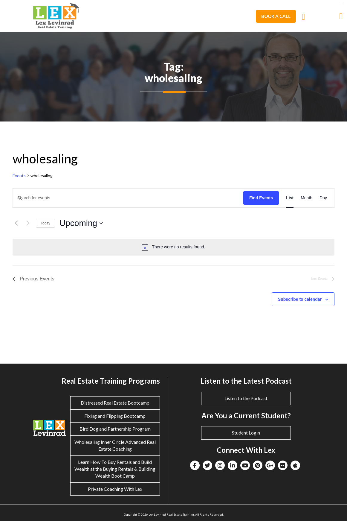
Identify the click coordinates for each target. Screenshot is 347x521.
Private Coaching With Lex (115, 489)
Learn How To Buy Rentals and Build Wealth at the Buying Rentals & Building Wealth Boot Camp (114, 469)
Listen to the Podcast (245, 398)
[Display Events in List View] (290, 198)
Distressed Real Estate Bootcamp (115, 402)
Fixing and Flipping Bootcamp (115, 416)
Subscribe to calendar (300, 299)
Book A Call (276, 16)
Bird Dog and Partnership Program (115, 429)
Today (45, 223)
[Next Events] (27, 223)
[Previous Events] (16, 223)
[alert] (173, 247)
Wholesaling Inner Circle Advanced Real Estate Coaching (115, 445)
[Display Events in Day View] (323, 198)
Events (19, 175)
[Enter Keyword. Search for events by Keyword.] (128, 198)
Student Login (246, 432)
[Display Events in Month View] (306, 198)
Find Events (261, 197)
